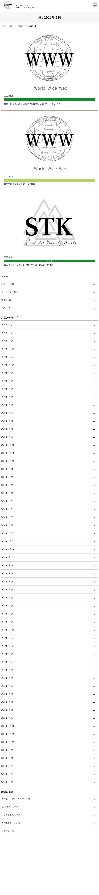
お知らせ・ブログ (16, 26)
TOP (4, 26)
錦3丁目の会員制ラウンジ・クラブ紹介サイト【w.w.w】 (14, 6)
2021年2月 (6, 782)
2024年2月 (6, 517)
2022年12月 (6, 629)
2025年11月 (6, 356)
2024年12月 (6, 445)
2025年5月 (6, 405)
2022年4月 (6, 694)
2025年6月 (6, 397)
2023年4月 (6, 597)
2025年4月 (6, 413)
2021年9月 (6, 750)
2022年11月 (6, 638)
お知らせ (5, 284)
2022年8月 (6, 662)
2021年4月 (6, 774)
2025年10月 (6, 365)
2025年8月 (6, 381)
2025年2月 (6, 429)
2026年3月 (6, 324)
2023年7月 (6, 573)
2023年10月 (6, 549)
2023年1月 (6, 621)
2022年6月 (6, 678)
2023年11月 (6, 541)
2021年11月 (6, 734)
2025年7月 (6, 389)
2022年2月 (6, 710)
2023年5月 (6, 589)
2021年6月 (6, 766)
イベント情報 (7, 292)
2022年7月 (6, 670)
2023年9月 (6, 557)
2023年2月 (6, 613)
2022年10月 (6, 646)
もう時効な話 (7, 831)
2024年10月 (6, 461)
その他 (4, 308)
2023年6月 (6, 581)
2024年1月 (6, 525)
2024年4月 (6, 501)
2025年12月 (6, 348)
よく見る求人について (11, 815)
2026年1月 (6, 340)
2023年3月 (6, 605)
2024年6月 (6, 485)
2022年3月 (6, 702)
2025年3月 (6, 421)
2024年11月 (6, 453)
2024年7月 (6, 477)
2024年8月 (6, 469)
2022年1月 (6, 718)
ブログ (4, 300)
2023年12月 (6, 533)
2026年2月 (6, 332)
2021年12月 (6, 726)
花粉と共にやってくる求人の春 (15, 798)
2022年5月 (6, 686)
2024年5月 (6, 493)
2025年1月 (6, 437)
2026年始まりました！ (11, 823)
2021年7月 (6, 758)
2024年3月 (6, 509)
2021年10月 (6, 742)
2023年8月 (6, 565)
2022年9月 (6, 654)
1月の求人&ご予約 (9, 807)
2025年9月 (6, 373)
